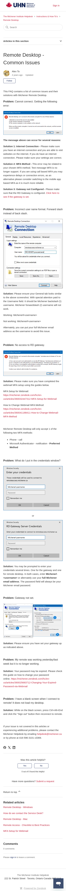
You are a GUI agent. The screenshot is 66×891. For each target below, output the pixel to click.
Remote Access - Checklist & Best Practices (26, 825)
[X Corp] (9, 747)
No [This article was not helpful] (41, 766)
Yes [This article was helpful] (24, 766)
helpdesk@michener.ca (49, 734)
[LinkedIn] (14, 747)
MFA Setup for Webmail (15, 831)
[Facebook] (4, 747)
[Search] (33, 27)
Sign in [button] (56, 5)
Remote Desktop (11, 20)
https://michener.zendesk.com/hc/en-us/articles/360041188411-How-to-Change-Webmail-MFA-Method (31, 412)
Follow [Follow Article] (9, 81)
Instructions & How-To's (47, 16)
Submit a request (45, 781)
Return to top (12, 791)
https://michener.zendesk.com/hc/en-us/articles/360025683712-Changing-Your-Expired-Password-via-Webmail (30, 682)
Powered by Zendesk (35, 888)
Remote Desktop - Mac (15, 819)
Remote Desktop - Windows (18, 807)
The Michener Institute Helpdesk (18, 16)
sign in (13, 857)
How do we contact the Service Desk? (23, 813)
